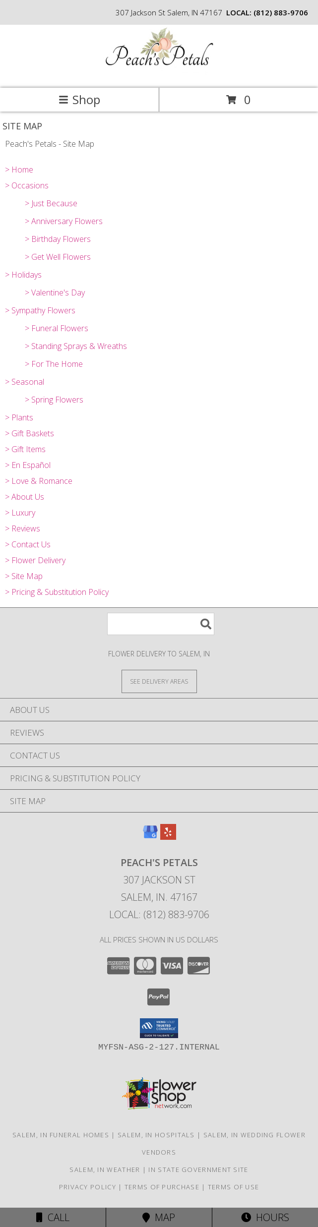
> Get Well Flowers (58, 256)
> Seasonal (24, 381)
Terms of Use (233, 1186)
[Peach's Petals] (159, 73)
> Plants (19, 417)
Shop (79, 99)
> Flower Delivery (35, 560)
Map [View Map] (158, 1217)
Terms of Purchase (162, 1186)
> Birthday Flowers (58, 239)
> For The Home (54, 363)
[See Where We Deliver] (159, 681)
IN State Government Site (198, 1169)
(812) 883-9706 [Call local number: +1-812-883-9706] (281, 12)
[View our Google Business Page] (150, 836)
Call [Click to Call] (52, 1217)
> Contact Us (28, 544)
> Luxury (20, 512)
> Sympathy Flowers (40, 310)
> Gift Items (25, 449)
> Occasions (27, 185)
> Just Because (51, 203)
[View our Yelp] (168, 836)
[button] (159, 1028)
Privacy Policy (87, 1186)
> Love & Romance (38, 480)
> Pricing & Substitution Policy (57, 591)
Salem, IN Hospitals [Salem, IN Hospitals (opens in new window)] (156, 1134)
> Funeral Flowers (56, 328)
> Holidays (23, 274)
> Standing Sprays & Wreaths (76, 346)
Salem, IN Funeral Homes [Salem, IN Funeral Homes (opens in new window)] (60, 1134)
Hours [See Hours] (265, 1217)
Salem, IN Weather (104, 1169)
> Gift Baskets (29, 433)
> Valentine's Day (55, 292)
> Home (19, 169)
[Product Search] (160, 624)
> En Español (28, 465)
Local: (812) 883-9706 (159, 914)
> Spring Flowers (54, 399)
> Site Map (24, 576)
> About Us (24, 496)
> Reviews (22, 528)
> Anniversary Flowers (64, 221)
